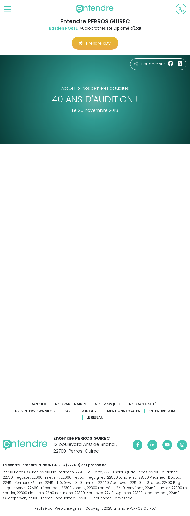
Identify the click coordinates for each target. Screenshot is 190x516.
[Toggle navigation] (7, 9)
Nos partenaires (70, 404)
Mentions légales (123, 411)
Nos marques (107, 404)
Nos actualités (143, 404)
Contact (89, 411)
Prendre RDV (95, 43)
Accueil (39, 404)
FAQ (67, 411)
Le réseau (95, 417)
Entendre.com (162, 411)
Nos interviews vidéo (35, 411)
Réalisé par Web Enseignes (58, 508)
